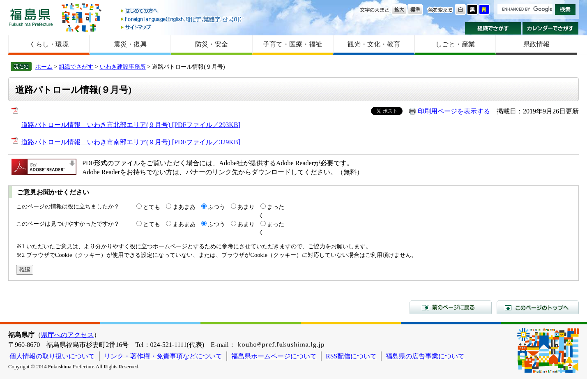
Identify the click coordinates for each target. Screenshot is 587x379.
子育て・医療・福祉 (292, 44)
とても (151, 206)
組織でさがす (493, 28)
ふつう (216, 206)
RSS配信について (351, 356)
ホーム (44, 66)
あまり (246, 206)
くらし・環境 (49, 44)
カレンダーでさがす (551, 28)
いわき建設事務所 (123, 66)
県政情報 (536, 44)
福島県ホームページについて (274, 356)
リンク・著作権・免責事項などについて (163, 356)
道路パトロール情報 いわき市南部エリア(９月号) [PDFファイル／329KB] (130, 142)
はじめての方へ (182, 11)
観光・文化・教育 (374, 44)
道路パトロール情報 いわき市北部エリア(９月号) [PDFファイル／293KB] (130, 124)
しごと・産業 (455, 44)
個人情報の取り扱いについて (52, 356)
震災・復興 (130, 44)
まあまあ (184, 206)
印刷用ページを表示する (454, 111)
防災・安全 (211, 44)
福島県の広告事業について (425, 356)
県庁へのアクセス (67, 334)
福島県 (30, 17)
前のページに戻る (451, 307)
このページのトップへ (538, 307)
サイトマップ (182, 27)
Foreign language (182, 19)
